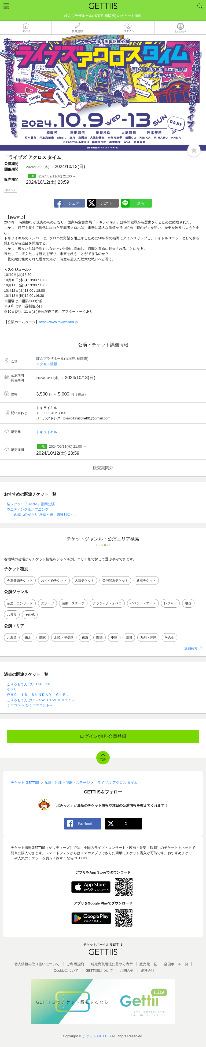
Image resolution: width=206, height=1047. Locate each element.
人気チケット (84, 580)
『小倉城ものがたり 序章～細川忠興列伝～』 (42, 514)
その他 (30, 615)
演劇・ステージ (73, 603)
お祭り (12, 615)
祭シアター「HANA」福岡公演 (31, 504)
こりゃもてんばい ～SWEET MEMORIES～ (41, 700)
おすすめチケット (54, 580)
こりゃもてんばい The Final (28, 684)
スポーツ (47, 603)
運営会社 (147, 970)
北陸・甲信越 (63, 637)
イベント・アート (143, 603)
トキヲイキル (46, 432)
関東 (42, 637)
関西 (99, 637)
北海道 (12, 637)
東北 (28, 637)
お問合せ (127, 970)
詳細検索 (191, 648)
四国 (129, 637)
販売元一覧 (148, 964)
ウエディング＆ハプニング (28, 509)
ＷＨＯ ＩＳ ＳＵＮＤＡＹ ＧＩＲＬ (38, 695)
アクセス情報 (46, 364)
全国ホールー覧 (176, 964)
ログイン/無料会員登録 (103, 736)
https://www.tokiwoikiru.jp (58, 322)
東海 (85, 637)
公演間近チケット (115, 580)
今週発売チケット (20, 580)
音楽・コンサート (20, 603)
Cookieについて (66, 970)
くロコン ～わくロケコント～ (30, 705)
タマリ (12, 690)
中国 (114, 637)
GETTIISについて (99, 970)
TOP (103, 759)
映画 (188, 603)
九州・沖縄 (148, 637)
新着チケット (146, 580)
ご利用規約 (75, 964)
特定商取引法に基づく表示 (112, 964)
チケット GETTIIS (96, 1036)
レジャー (170, 603)
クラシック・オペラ (107, 603)
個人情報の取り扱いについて (37, 964)
